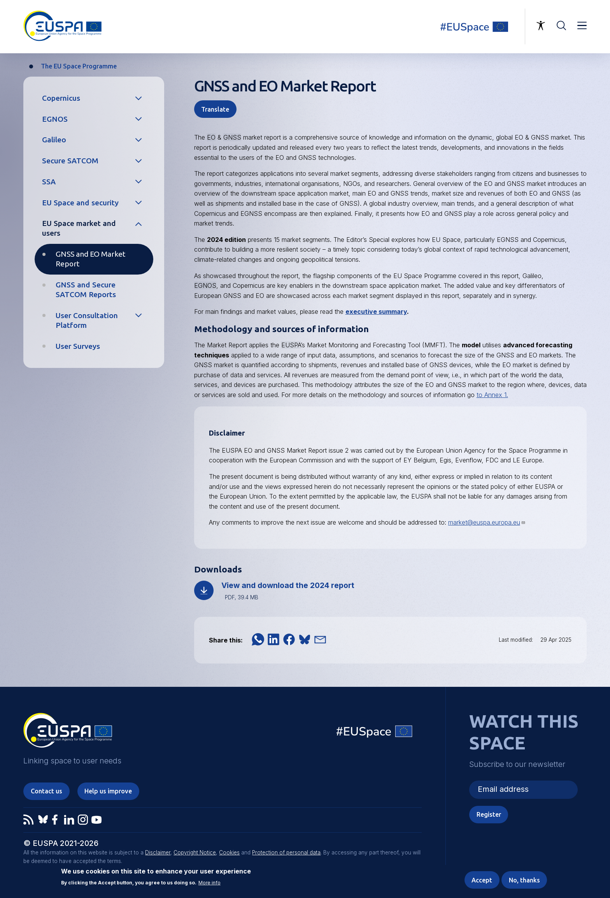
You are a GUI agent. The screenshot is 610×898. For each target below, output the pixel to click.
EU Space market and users (79, 228)
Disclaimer (157, 852)
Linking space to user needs (479, 26)
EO (211, 137)
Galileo (54, 139)
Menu (582, 25)
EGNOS (55, 119)
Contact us (46, 791)
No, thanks (524, 880)
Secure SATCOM (70, 160)
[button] (258, 639)
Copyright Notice (195, 852)
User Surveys (78, 346)
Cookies (229, 852)
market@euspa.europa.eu (487, 522)
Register (489, 814)
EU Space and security (80, 202)
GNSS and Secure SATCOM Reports (86, 289)
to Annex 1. (492, 395)
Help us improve (108, 791)
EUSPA (291, 345)
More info (209, 883)
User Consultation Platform (87, 320)
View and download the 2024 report (287, 585)
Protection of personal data (286, 852)
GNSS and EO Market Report (90, 259)
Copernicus (61, 98)
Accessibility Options (540, 25)
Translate (215, 109)
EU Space (375, 733)
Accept (482, 880)
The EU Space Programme (79, 66)
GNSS (232, 137)
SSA (49, 181)
